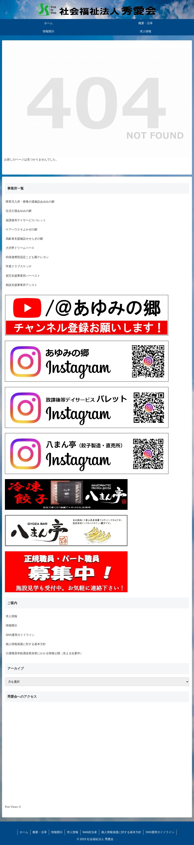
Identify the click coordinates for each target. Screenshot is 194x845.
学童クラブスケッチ (18, 266)
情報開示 (11, 625)
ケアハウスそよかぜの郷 (21, 229)
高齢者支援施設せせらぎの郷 (24, 238)
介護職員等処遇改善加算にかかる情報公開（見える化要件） (44, 653)
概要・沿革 (40, 832)
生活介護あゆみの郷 (18, 210)
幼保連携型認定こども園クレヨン (27, 257)
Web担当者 (90, 832)
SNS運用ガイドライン (20, 634)
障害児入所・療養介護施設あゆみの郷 (30, 201)
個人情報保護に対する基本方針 (26, 644)
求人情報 (11, 616)
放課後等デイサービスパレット (26, 220)
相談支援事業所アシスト (21, 285)
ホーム (24, 832)
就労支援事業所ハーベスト (23, 275)
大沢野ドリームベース (20, 247)
